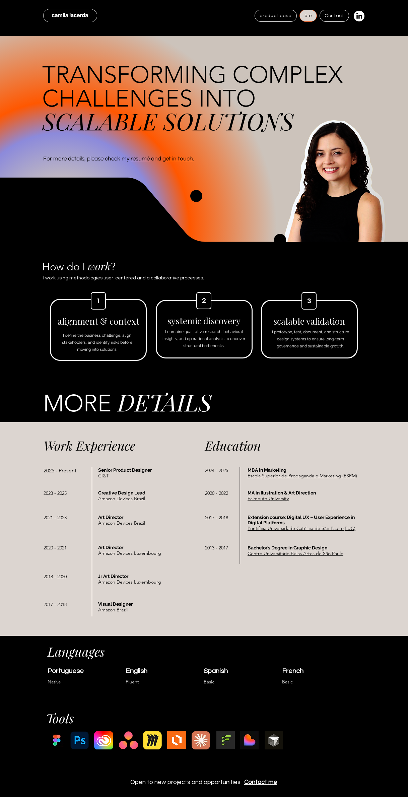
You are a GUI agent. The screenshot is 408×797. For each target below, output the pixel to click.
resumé (140, 159)
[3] (309, 301)
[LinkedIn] (359, 16)
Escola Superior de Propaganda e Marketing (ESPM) (302, 476)
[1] (98, 301)
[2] (203, 300)
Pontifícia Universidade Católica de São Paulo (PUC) (301, 528)
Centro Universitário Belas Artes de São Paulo (295, 553)
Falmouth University (268, 498)
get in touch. (178, 159)
